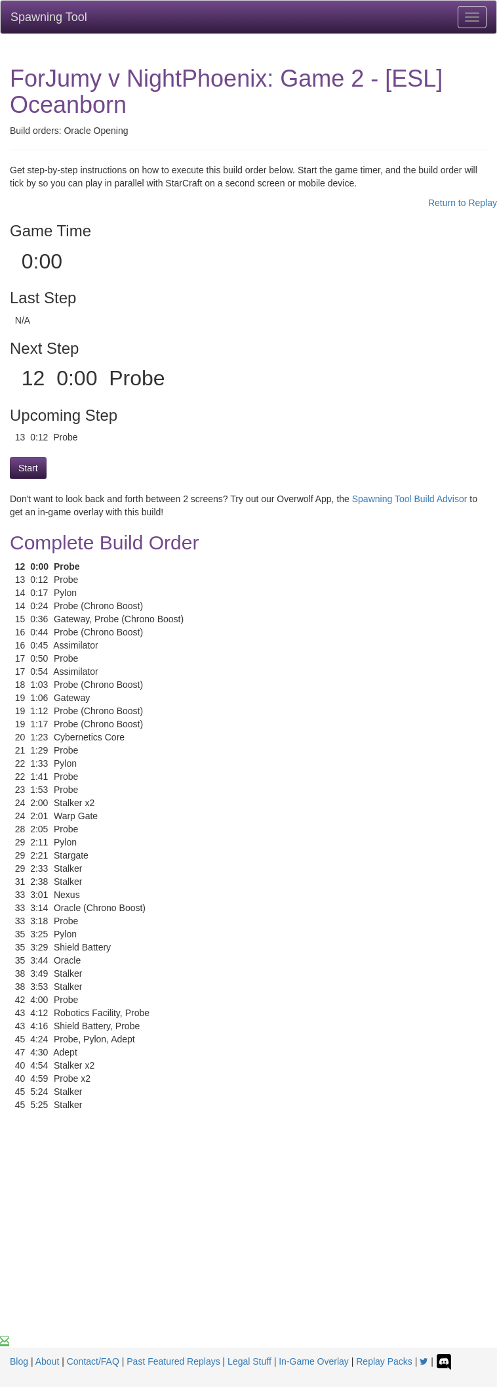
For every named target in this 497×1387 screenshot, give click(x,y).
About (47, 1361)
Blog (19, 1361)
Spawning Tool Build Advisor (409, 499)
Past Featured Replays (173, 1361)
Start (28, 468)
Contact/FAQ (93, 1361)
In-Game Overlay (314, 1361)
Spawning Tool (48, 17)
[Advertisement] (248, 1236)
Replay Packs (384, 1361)
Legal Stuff (249, 1361)
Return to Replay (462, 203)
